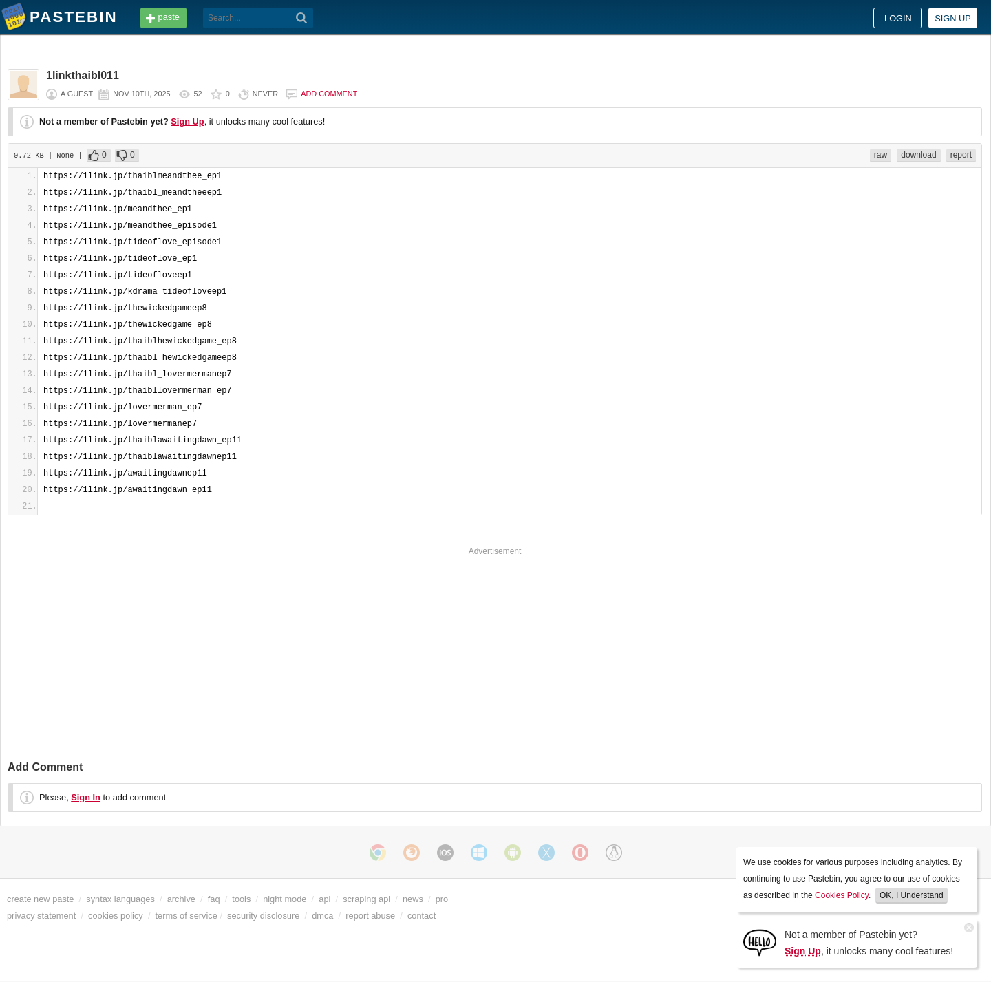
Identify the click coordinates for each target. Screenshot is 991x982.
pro (442, 899)
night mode (284, 899)
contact (421, 915)
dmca (322, 915)
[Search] (301, 18)
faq (214, 899)
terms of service (186, 915)
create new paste (40, 899)
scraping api (366, 899)
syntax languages (120, 899)
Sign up (953, 18)
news (413, 899)
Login (898, 18)
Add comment (329, 93)
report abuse (370, 915)
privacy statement (41, 915)
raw (880, 155)
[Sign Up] (759, 942)
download (918, 155)
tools (241, 899)
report (961, 155)
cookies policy (115, 915)
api (324, 899)
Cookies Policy (842, 895)
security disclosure (263, 915)
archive (181, 899)
